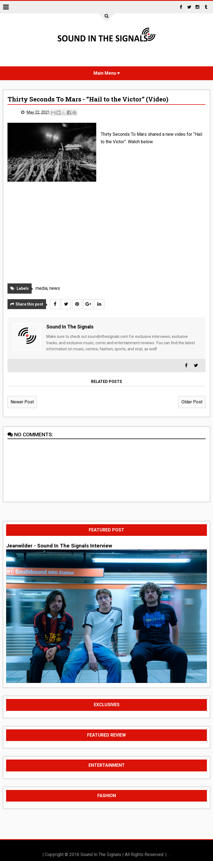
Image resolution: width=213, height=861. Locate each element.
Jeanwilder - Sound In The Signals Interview (59, 546)
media (41, 288)
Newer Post (22, 402)
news (54, 288)
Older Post (191, 402)
